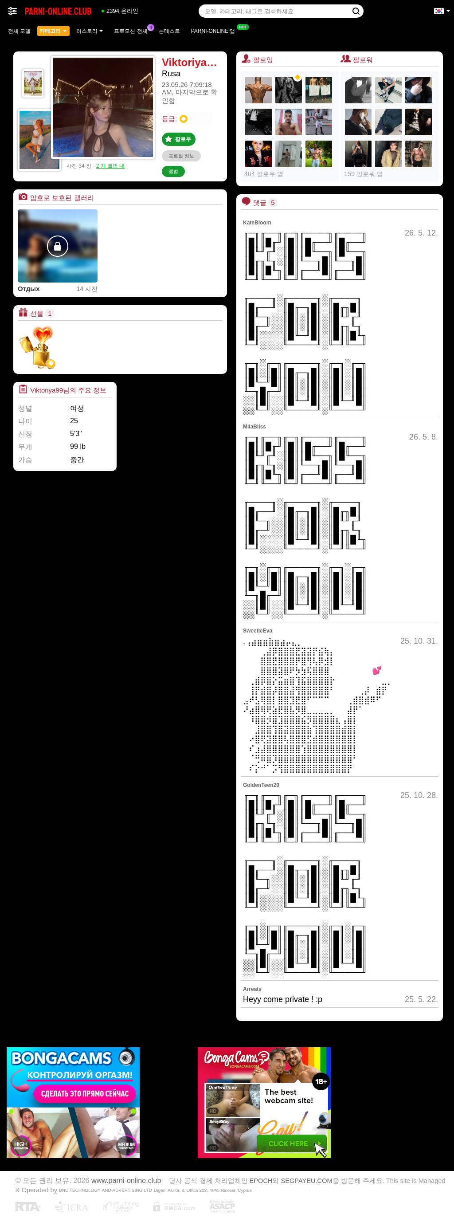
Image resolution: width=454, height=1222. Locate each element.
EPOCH (261, 1180)
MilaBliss (254, 427)
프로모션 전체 (133, 30)
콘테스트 (169, 31)
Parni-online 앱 (215, 30)
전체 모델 (19, 31)
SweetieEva (257, 631)
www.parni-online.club (126, 1180)
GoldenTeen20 (261, 785)
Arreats (252, 989)
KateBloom (257, 223)
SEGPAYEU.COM (307, 1180)
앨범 (173, 171)
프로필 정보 (181, 155)
